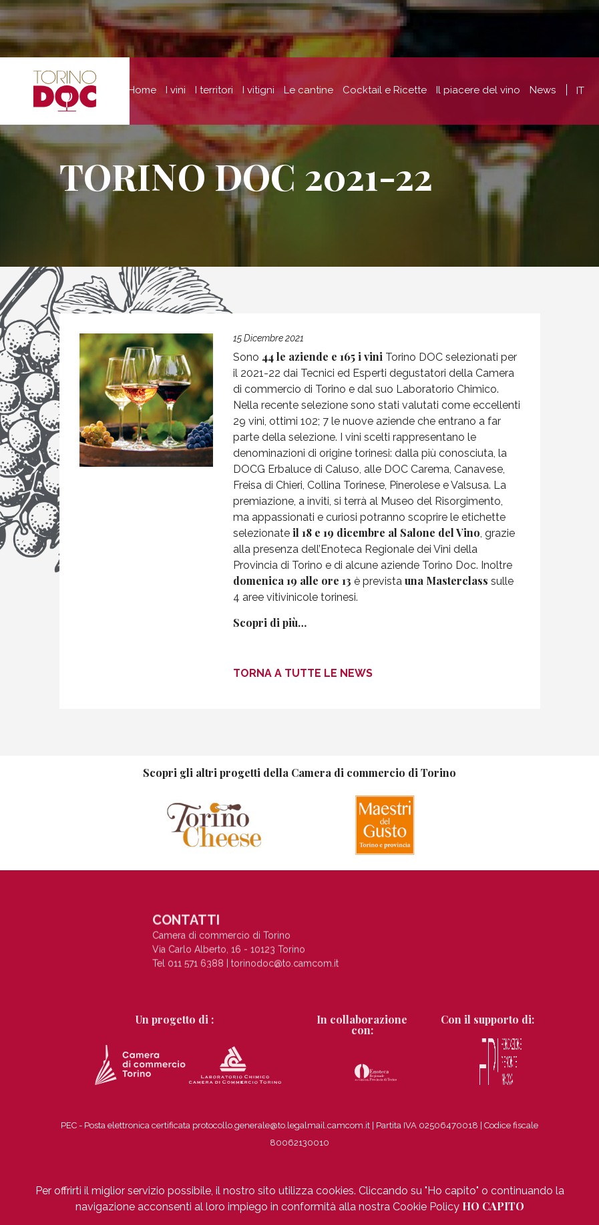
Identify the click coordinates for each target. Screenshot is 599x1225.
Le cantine (308, 95)
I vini (176, 95)
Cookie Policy (426, 1206)
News (543, 95)
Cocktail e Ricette (385, 95)
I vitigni (258, 95)
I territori (214, 95)
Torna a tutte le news (303, 673)
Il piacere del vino (478, 95)
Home (142, 95)
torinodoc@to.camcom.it (285, 966)
